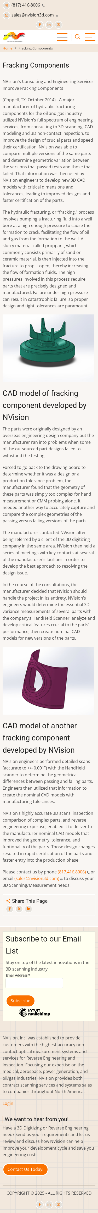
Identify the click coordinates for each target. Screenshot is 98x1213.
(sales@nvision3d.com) (38, 878)
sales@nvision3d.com (31, 15)
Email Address (18, 975)
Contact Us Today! (25, 1169)
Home (7, 48)
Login (8, 1103)
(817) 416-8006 (24, 5)
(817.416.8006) (74, 872)
